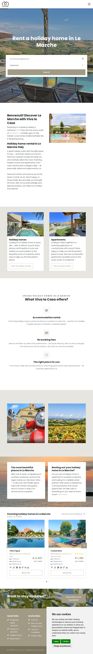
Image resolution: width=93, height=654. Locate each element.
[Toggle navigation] (89, 4)
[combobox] (46, 65)
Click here (62, 494)
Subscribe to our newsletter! (73, 598)
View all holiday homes (21, 266)
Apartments (15, 639)
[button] (46, 581)
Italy (18, 130)
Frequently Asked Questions (14, 623)
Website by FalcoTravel (35, 650)
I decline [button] (66, 641)
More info (26, 573)
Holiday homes (16, 635)
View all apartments (62, 266)
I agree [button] (56, 641)
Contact (34, 620)
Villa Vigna (15, 551)
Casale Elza (56, 551)
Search (46, 72)
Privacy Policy (36, 636)
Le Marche (14, 133)
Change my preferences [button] (62, 646)
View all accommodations (73, 514)
